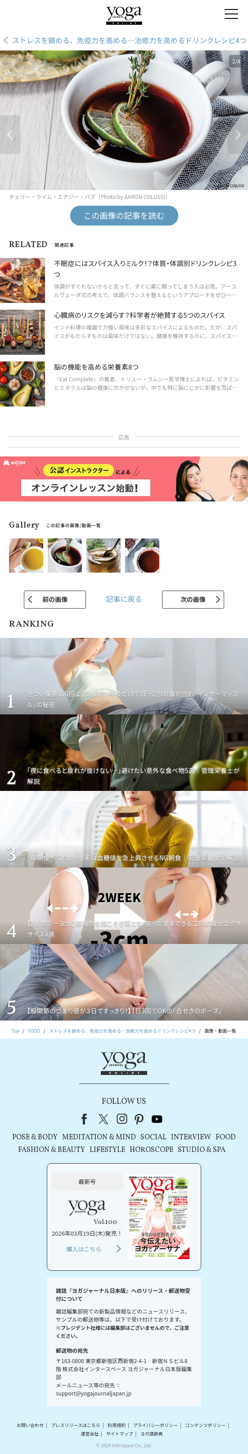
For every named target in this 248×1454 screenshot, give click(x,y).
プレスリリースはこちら (75, 1425)
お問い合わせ (30, 1425)
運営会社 (90, 1433)
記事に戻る (124, 599)
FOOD (226, 1137)
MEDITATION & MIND (99, 1137)
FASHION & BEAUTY (51, 1150)
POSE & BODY (35, 1137)
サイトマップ (119, 1433)
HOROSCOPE (151, 1150)
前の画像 (55, 599)
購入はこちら (83, 1249)
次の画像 (193, 599)
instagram (122, 1119)
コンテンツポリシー (205, 1425)
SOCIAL (153, 1137)
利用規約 (117, 1425)
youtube (157, 1119)
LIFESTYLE (107, 1150)
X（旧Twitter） (104, 1119)
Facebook (87, 1119)
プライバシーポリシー (155, 1425)
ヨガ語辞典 (151, 1433)
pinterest (139, 1119)
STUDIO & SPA (201, 1150)
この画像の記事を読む (124, 215)
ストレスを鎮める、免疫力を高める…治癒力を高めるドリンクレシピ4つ (129, 40)
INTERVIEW (191, 1137)
